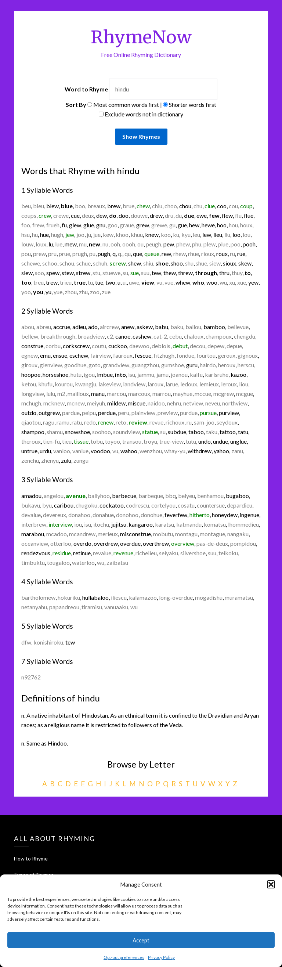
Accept (141, 940)
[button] (271, 884)
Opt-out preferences (124, 957)
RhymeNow (141, 37)
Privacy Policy (161, 957)
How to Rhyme (31, 858)
